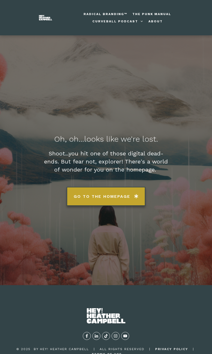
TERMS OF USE (107, 330)
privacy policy (171, 324)
